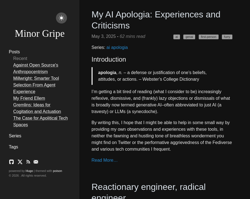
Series (15, 135)
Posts (14, 51)
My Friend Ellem (29, 98)
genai (189, 36)
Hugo (29, 170)
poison (57, 170)
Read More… (105, 160)
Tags (13, 147)
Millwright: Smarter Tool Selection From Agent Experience (36, 85)
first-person (208, 36)
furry (227, 36)
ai (176, 36)
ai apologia (117, 47)
